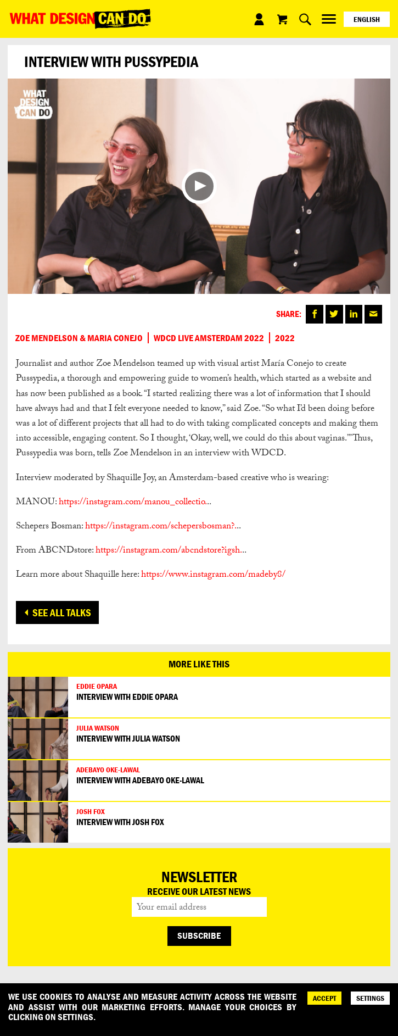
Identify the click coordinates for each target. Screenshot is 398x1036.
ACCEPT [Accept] (324, 998)
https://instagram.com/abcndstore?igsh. (169, 551)
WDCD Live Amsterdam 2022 (209, 337)
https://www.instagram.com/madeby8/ (213, 575)
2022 (285, 337)
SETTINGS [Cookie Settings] (370, 998)
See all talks (61, 612)
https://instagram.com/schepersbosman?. (161, 527)
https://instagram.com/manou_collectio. (133, 503)
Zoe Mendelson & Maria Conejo (79, 337)
